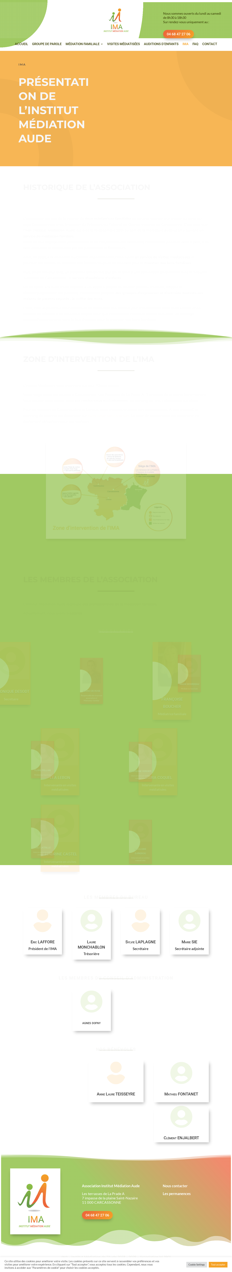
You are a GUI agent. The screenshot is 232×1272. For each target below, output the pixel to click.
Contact (209, 44)
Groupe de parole (47, 44)
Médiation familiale (83, 44)
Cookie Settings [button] (196, 1264)
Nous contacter (175, 1185)
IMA (185, 44)
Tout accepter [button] (218, 1264)
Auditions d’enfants (161, 44)
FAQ (195, 44)
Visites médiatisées (123, 44)
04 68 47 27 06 (97, 1215)
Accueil (21, 44)
